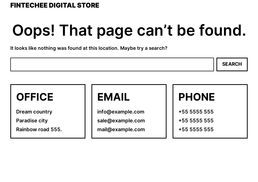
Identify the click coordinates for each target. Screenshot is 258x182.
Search (232, 64)
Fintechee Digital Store (54, 5)
